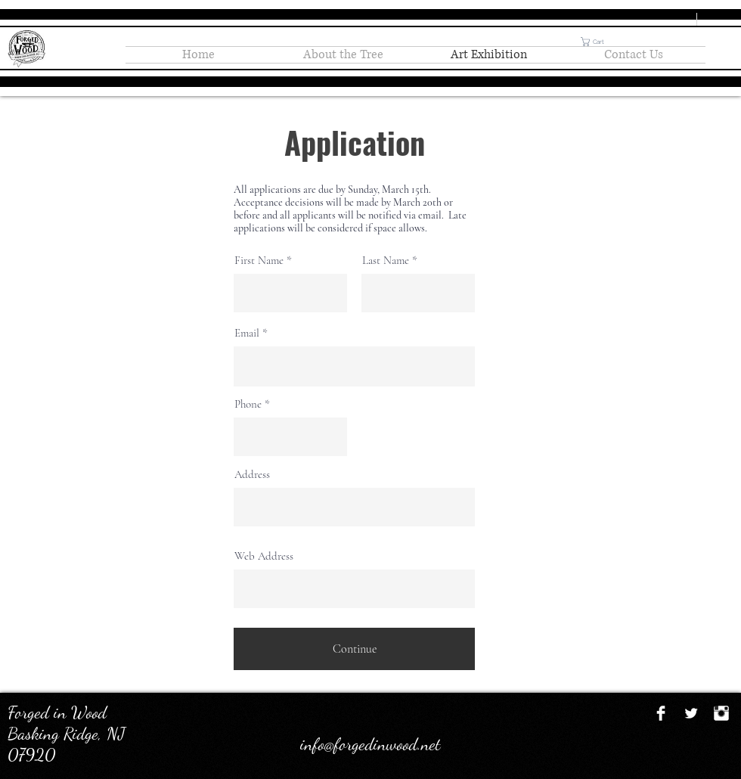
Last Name (385, 260)
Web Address (263, 556)
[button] (598, 41)
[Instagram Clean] (721, 713)
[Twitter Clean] (691, 713)
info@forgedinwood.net (370, 744)
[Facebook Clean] (660, 713)
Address (252, 474)
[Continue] (354, 649)
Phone (248, 404)
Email (246, 333)
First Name (259, 260)
